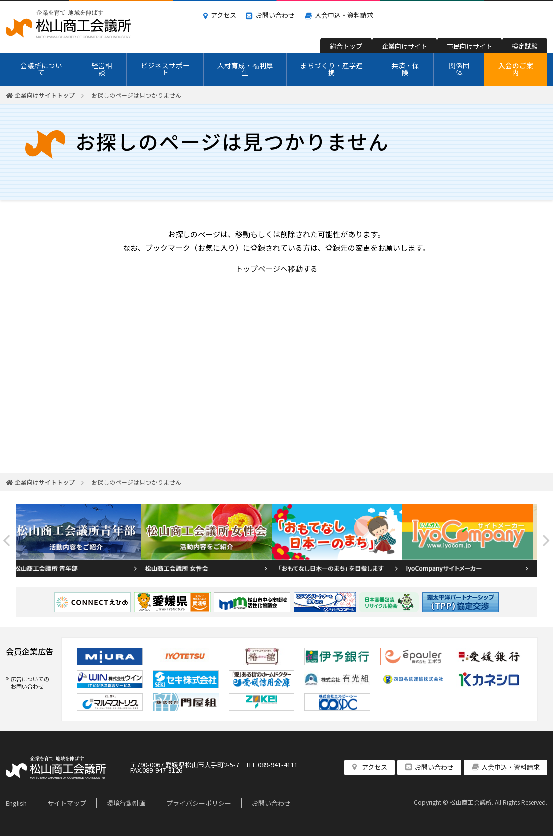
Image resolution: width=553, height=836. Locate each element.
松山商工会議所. (471, 802)
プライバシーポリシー (198, 803)
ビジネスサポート (165, 69)
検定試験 (525, 46)
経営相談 (101, 69)
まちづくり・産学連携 (331, 69)
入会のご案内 (515, 69)
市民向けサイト (469, 46)
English (16, 803)
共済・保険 (405, 69)
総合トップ (346, 46)
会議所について (41, 69)
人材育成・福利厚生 (245, 69)
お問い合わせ (275, 15)
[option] (81, 541)
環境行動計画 (126, 803)
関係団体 (459, 69)
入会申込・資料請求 (344, 15)
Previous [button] (6, 540)
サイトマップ (66, 803)
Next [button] (546, 540)
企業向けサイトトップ (45, 95)
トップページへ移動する (276, 269)
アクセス (223, 15)
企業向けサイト (404, 46)
